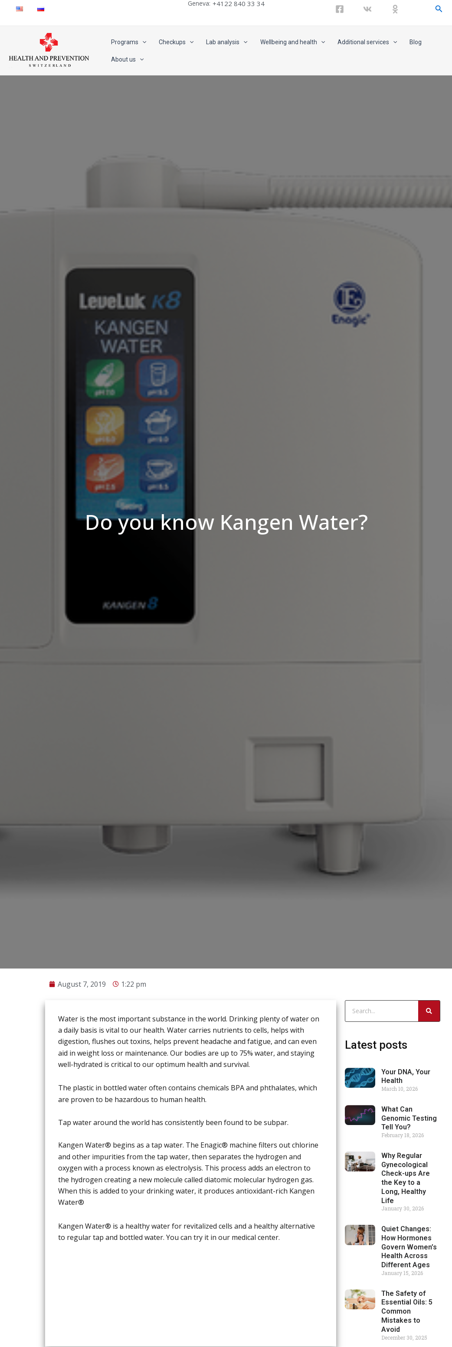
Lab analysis (225, 42)
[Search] (429, 1053)
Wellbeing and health (291, 42)
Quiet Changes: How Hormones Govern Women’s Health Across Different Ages (409, 1289)
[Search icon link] (439, 8)
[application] (142, 42)
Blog (413, 42)
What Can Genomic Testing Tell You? (409, 1160)
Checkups (175, 42)
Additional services (365, 42)
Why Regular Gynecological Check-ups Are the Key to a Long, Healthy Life (405, 1220)
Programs (128, 42)
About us (127, 59)
